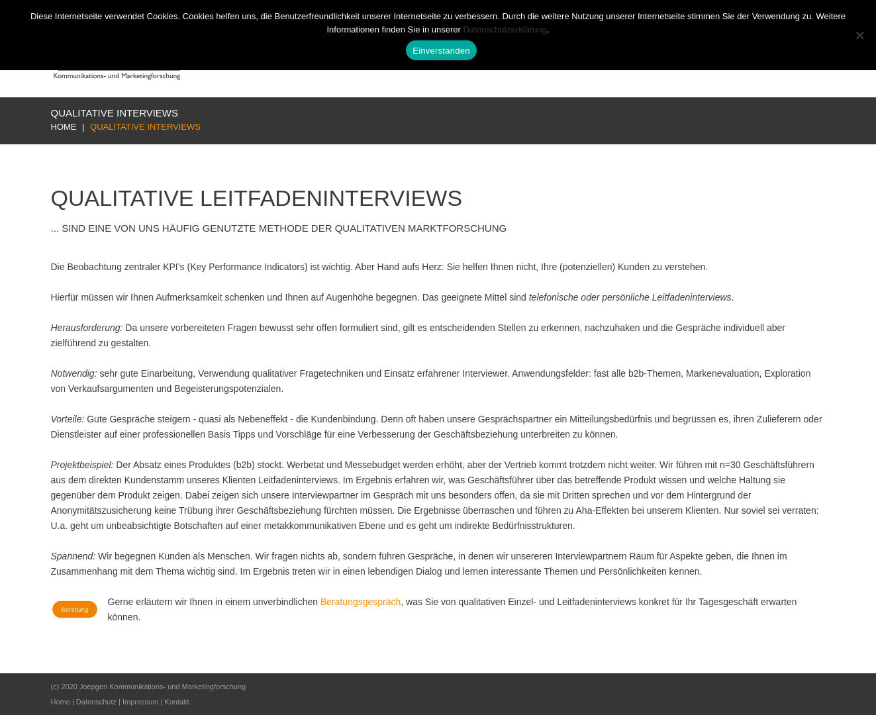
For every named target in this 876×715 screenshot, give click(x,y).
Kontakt (176, 702)
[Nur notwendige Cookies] (859, 35)
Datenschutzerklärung (504, 29)
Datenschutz (96, 702)
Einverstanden (441, 51)
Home (64, 127)
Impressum (140, 702)
